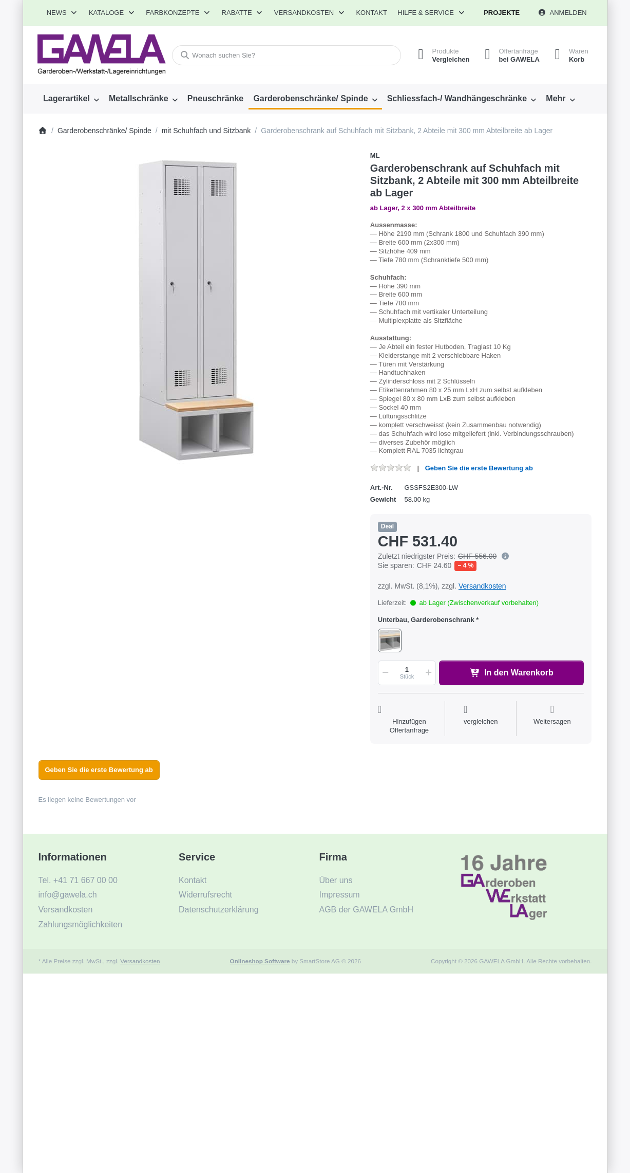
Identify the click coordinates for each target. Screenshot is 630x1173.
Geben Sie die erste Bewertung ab (479, 468)
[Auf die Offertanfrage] (409, 719)
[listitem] (197, 309)
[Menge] (407, 673)
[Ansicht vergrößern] (197, 309)
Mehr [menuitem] (555, 98)
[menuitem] (71, 99)
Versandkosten (482, 586)
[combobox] (286, 55)
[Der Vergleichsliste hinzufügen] (481, 719)
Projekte (502, 12)
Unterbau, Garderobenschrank (426, 620)
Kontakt (371, 12)
